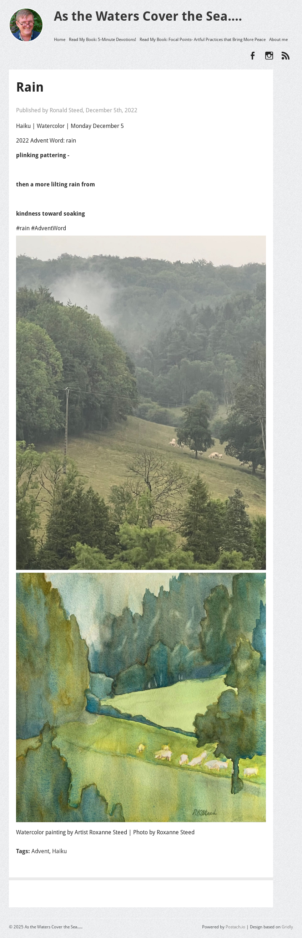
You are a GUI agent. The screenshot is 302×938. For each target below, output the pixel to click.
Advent (40, 851)
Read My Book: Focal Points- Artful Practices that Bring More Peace (203, 39)
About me (278, 39)
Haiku (59, 851)
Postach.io (235, 926)
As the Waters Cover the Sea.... (148, 16)
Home (59, 39)
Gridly (287, 926)
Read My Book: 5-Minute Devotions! (102, 39)
